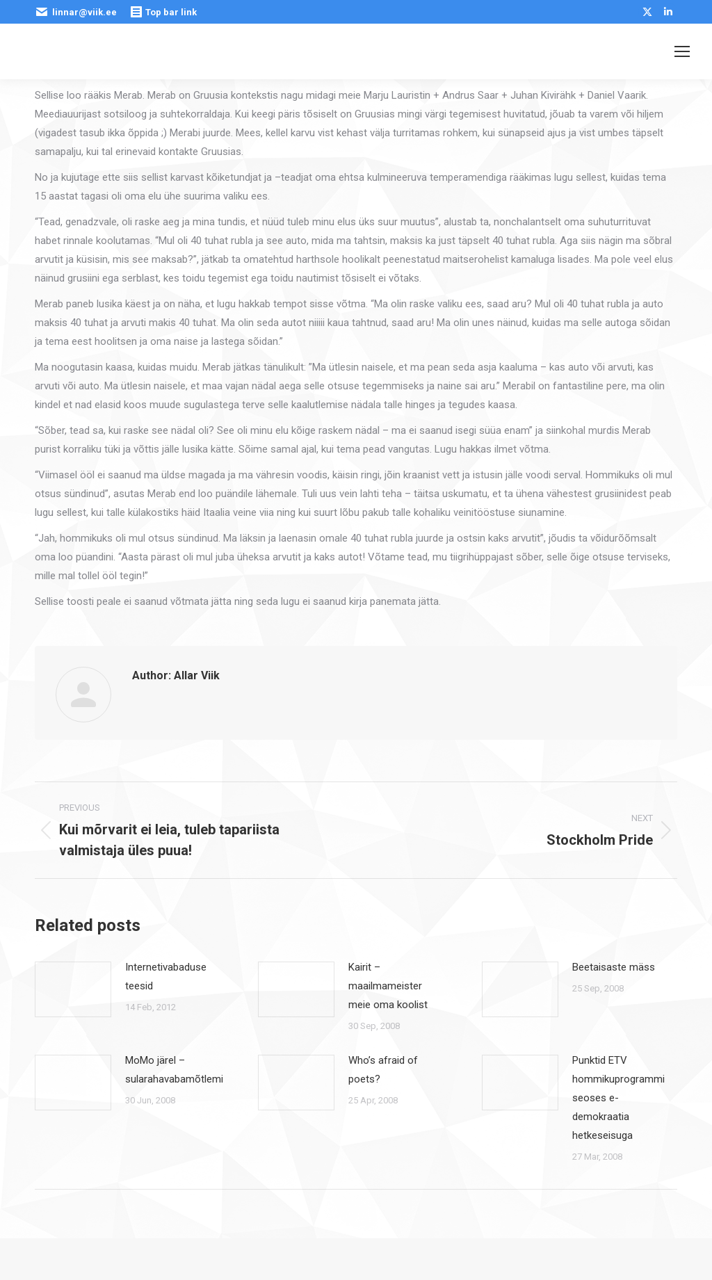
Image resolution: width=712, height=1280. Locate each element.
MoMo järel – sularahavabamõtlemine (179, 1069)
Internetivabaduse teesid (166, 976)
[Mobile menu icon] (682, 51)
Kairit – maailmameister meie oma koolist (388, 986)
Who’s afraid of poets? (383, 1069)
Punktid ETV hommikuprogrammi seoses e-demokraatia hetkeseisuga (618, 1098)
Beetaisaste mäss (613, 967)
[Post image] (73, 989)
